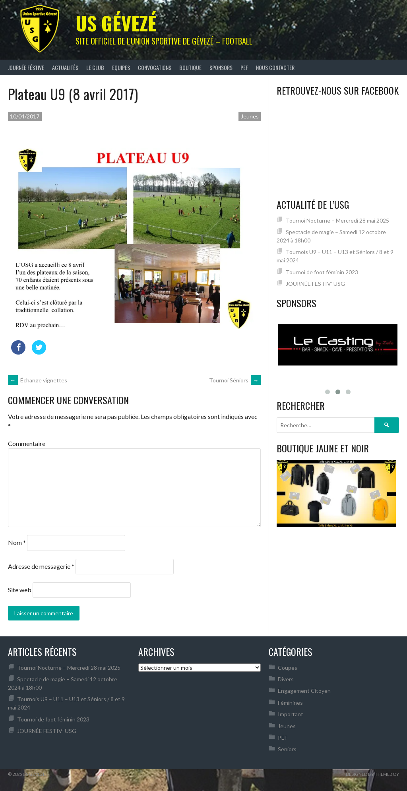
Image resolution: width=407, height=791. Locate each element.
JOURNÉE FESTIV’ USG (315, 283)
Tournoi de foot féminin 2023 (322, 272)
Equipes (121, 67)
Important (290, 714)
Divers (286, 679)
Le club (95, 67)
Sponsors (221, 67)
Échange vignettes (37, 380)
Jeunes (250, 116)
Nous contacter (275, 67)
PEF (244, 67)
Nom (17, 542)
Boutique (190, 67)
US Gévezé (116, 23)
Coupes (287, 667)
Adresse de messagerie (41, 566)
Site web (19, 589)
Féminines (290, 702)
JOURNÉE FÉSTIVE (26, 67)
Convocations (154, 67)
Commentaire (26, 443)
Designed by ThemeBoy (372, 774)
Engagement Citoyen (304, 690)
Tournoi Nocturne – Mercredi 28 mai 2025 (337, 220)
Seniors (287, 749)
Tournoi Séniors (235, 380)
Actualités (65, 67)
